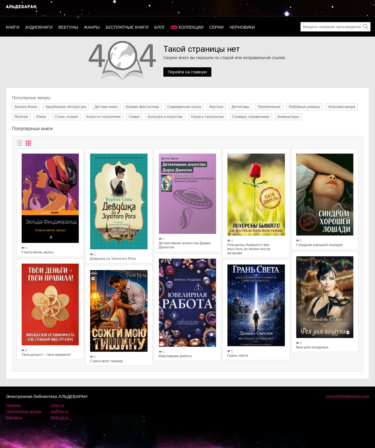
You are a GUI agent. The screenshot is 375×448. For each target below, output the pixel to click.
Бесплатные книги (127, 27)
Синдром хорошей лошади (319, 245)
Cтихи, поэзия (66, 117)
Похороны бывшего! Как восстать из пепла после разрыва (248, 249)
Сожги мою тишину (106, 361)
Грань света (237, 355)
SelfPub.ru (60, 411)
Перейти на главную (187, 72)
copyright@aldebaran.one (347, 396)
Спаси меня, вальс (37, 252)
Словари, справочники (250, 117)
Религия (21, 117)
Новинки (13, 405)
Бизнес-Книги (26, 107)
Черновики (242, 27)
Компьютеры (288, 117)
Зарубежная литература (65, 107)
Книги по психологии (103, 117)
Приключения (269, 107)
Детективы (240, 107)
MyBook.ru (60, 417)
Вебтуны (68, 27)
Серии (216, 27)
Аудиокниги (38, 27)
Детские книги (106, 107)
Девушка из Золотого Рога (113, 259)
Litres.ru (57, 405)
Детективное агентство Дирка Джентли (184, 245)
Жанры (92, 27)
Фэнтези (216, 107)
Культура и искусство (165, 117)
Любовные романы (304, 107)
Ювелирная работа (175, 356)
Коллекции (191, 27)
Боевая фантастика (142, 107)
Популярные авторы (24, 411)
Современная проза (184, 107)
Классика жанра (341, 107)
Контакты (14, 417)
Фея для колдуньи (312, 347)
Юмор (41, 117)
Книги (12, 27)
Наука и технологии (207, 117)
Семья (134, 117)
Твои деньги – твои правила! (46, 355)
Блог (159, 27)
